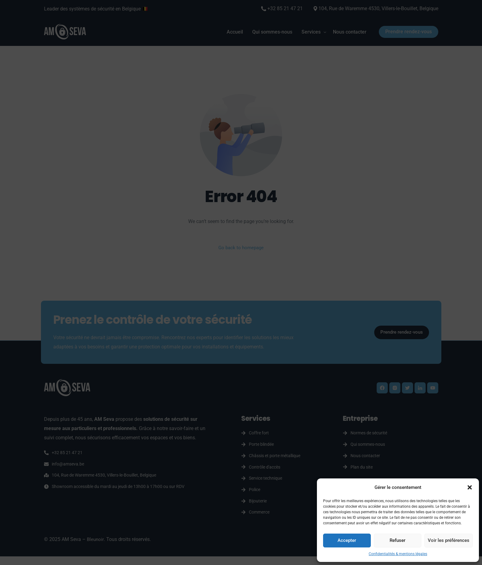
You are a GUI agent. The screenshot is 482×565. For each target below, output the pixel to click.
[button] (470, 487)
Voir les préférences (448, 540)
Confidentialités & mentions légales (398, 554)
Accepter (347, 540)
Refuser (397, 540)
